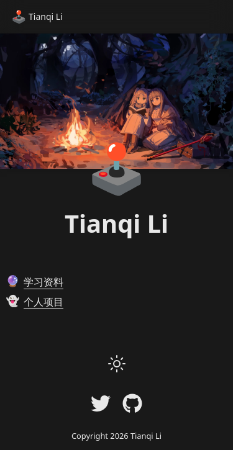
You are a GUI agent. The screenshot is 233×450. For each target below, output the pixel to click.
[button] (117, 364)
